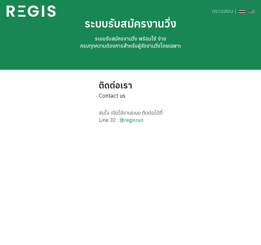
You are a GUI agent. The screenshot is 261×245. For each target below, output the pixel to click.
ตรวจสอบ (222, 10)
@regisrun (131, 120)
